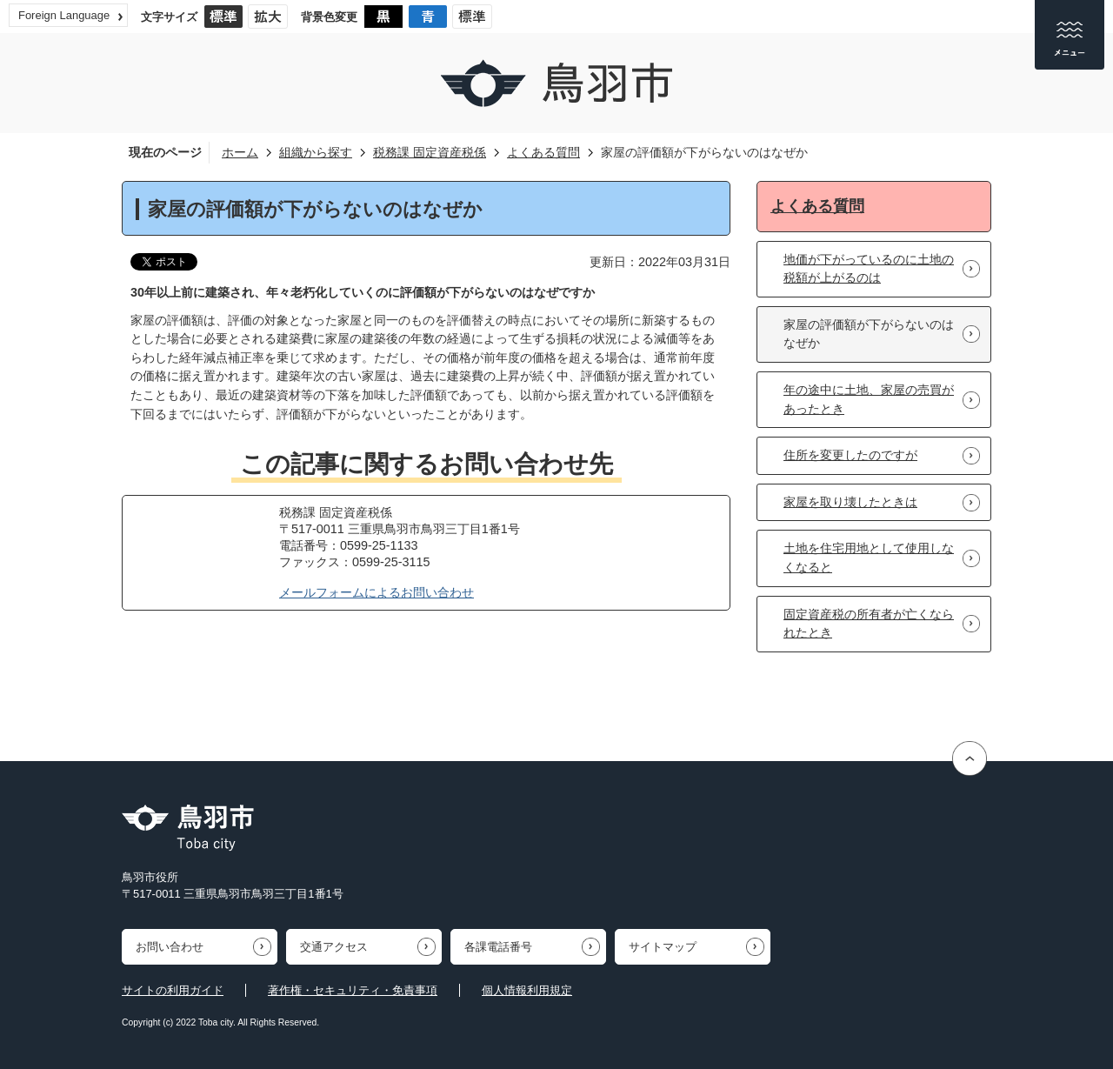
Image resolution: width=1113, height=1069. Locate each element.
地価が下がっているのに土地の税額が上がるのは (868, 268)
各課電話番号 (498, 946)
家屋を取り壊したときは (850, 502)
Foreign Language (64, 15)
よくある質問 (543, 152)
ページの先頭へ (971, 758)
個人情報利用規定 (527, 990)
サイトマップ (662, 946)
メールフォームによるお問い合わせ (376, 592)
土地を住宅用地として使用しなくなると (868, 557)
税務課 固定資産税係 (429, 152)
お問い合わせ (169, 946)
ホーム (240, 152)
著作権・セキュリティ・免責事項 (352, 990)
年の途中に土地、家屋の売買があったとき (868, 399)
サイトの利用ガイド (172, 990)
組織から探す (315, 152)
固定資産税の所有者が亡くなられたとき (868, 623)
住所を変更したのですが (850, 455)
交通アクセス (334, 946)
